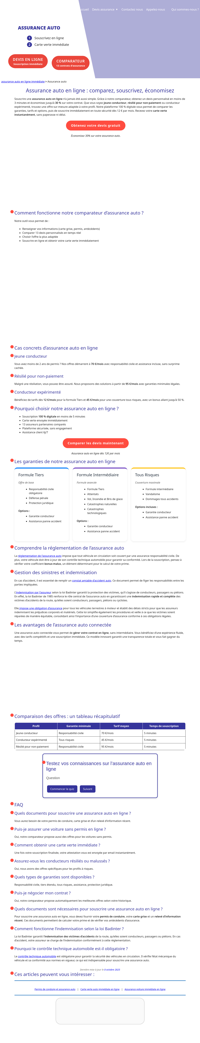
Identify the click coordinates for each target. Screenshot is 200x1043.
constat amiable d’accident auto (91, 580)
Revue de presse (54, 1037)
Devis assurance (105, 9)
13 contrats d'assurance (69, 62)
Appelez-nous (155, 9)
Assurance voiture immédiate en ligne (145, 988)
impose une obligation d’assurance (40, 608)
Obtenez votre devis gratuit (95, 125)
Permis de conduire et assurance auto (55, 988)
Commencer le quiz (62, 789)
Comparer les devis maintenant (96, 443)
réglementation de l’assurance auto (39, 555)
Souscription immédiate (27, 62)
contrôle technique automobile (37, 956)
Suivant (87, 789)
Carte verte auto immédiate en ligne (100, 988)
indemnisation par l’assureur (33, 592)
